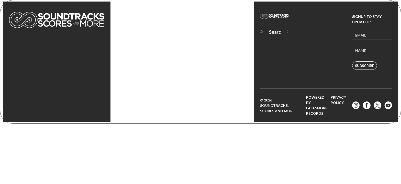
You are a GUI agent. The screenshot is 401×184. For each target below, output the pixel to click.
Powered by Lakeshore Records (316, 105)
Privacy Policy (338, 100)
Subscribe (364, 65)
